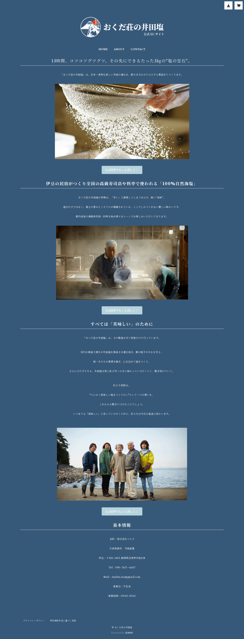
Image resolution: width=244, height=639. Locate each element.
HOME (103, 49)
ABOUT (119, 49)
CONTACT (138, 49)
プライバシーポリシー (34, 620)
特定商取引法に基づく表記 (63, 620)
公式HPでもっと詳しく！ (122, 170)
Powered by (122, 633)
